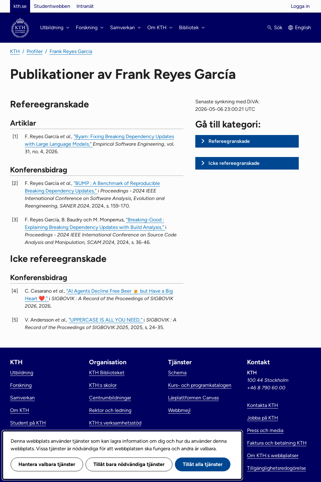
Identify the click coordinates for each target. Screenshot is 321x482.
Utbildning (21, 373)
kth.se (20, 6)
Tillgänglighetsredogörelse (276, 468)
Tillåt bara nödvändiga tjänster (129, 464)
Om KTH (19, 410)
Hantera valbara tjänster (46, 464)
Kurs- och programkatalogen (199, 385)
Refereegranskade (229, 141)
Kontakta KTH (262, 405)
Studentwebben (52, 6)
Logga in (300, 6)
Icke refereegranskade (234, 163)
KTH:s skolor (103, 385)
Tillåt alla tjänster (203, 464)
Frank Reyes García (71, 51)
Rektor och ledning (110, 410)
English (303, 27)
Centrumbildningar (110, 398)
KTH (15, 51)
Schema (177, 373)
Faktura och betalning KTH (277, 443)
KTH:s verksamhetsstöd (115, 423)
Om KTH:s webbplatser (272, 455)
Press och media (265, 430)
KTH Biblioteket (106, 373)
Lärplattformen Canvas (193, 398)
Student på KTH (28, 423)
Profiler (35, 51)
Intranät (85, 6)
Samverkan (22, 398)
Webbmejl (179, 410)
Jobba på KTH (262, 418)
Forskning (21, 385)
